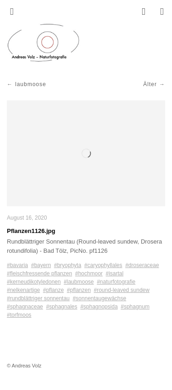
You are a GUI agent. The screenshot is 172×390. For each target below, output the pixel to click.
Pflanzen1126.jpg (31, 230)
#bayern (41, 265)
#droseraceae (142, 265)
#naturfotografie (116, 282)
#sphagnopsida (98, 306)
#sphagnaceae (25, 306)
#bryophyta (67, 265)
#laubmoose (79, 282)
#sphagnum (135, 306)
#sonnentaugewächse (99, 298)
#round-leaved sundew (122, 290)
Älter (150, 84)
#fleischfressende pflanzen (39, 273)
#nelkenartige (23, 290)
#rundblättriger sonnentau (38, 298)
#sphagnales (61, 306)
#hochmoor (89, 273)
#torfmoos (19, 315)
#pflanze (53, 290)
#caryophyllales (103, 265)
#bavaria (17, 265)
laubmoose (30, 84)
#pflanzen (79, 290)
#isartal (114, 273)
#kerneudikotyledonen (34, 282)
